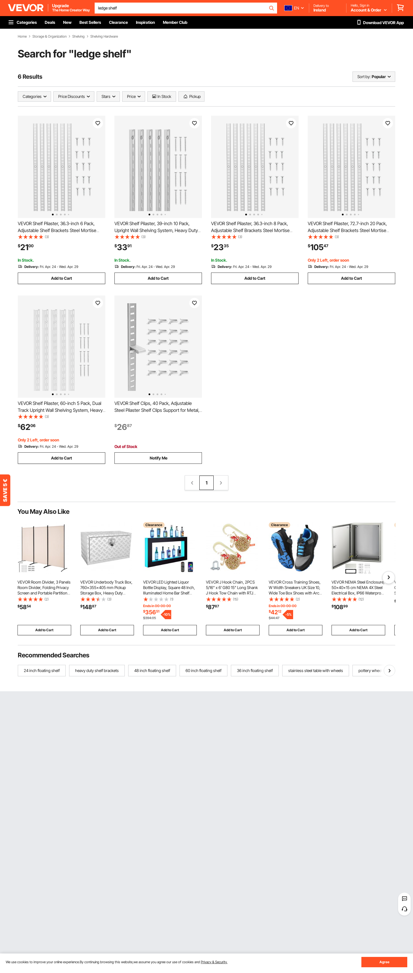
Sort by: (364, 76)
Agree (384, 962)
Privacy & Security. (214, 962)
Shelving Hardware (104, 36)
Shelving (78, 36)
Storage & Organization (49, 36)
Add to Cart (61, 278)
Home (22, 36)
